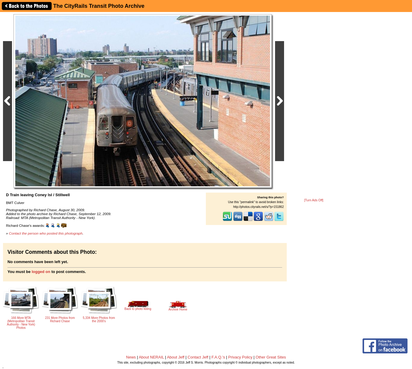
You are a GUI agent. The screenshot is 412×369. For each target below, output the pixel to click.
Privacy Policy (240, 357)
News (131, 357)
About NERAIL (151, 357)
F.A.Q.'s (218, 357)
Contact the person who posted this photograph (46, 233)
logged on (41, 271)
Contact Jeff (198, 357)
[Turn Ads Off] (313, 200)
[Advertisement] (314, 106)
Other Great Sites (271, 357)
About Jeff (175, 357)
